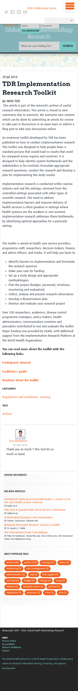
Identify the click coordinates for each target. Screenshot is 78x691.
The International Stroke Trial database (26, 532)
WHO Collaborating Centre (41, 8)
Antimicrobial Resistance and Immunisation (28, 517)
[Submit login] (30, 30)
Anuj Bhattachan (18, 441)
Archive (7, 413)
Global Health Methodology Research (39, 33)
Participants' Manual (16, 362)
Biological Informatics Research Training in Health (32, 525)
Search (68, 45)
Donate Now (10, 25)
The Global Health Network (30, 4)
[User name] (30, 25)
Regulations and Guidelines (20, 397)
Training (45, 397)
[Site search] (40, 46)
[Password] (49, 25)
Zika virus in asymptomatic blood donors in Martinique (35, 510)
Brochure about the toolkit (20, 380)
